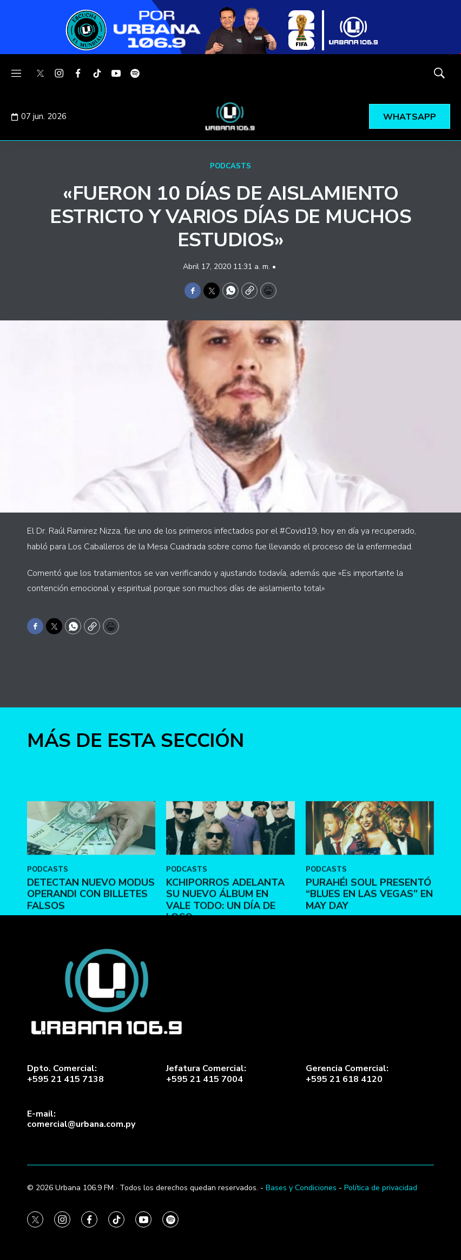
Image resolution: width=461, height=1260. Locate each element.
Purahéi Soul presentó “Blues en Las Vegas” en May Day (369, 962)
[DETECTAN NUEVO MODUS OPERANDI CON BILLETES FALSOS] (91, 897)
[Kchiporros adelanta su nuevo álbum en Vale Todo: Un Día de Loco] (230, 897)
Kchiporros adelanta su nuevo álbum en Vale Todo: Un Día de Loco (225, 968)
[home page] (230, 116)
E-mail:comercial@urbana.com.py (81, 1119)
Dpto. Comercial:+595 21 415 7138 (65, 1074)
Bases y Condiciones (301, 1188)
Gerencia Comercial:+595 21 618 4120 (347, 1074)
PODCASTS (230, 166)
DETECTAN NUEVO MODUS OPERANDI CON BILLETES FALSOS (91, 962)
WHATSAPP (409, 117)
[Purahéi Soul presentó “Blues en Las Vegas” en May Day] (370, 897)
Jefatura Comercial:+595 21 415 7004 (206, 1074)
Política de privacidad (380, 1188)
